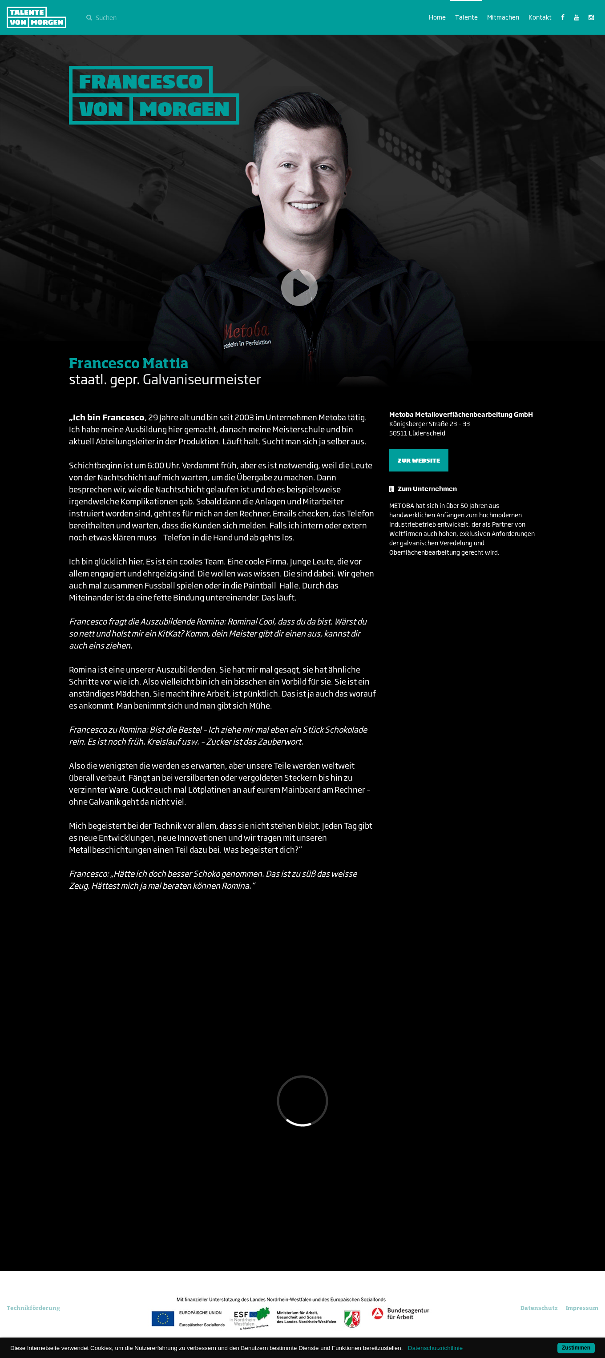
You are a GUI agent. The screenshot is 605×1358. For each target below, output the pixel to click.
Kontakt (540, 17)
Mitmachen (503, 17)
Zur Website (419, 460)
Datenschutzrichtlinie (435, 1348)
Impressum (582, 1308)
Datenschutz (539, 1308)
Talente (466, 17)
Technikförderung (33, 1308)
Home (437, 17)
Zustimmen (576, 1348)
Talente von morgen (36, 17)
